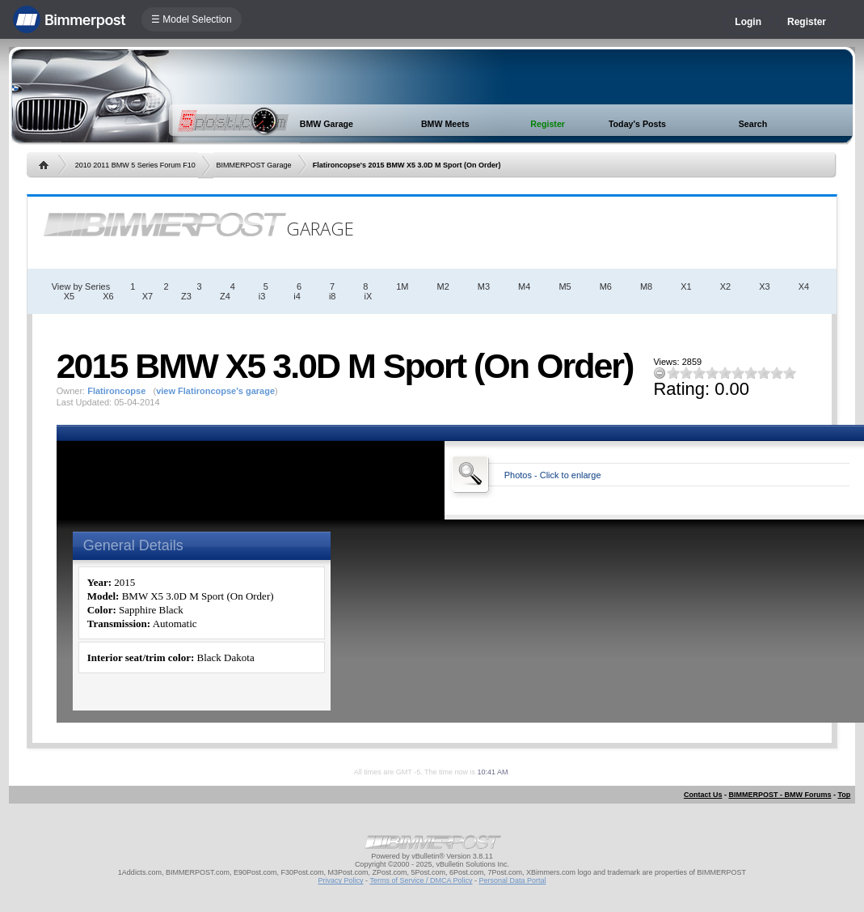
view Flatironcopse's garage (215, 391)
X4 (804, 286)
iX (368, 296)
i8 (332, 296)
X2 (725, 286)
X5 (69, 296)
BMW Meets (445, 124)
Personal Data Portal (512, 880)
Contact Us (703, 795)
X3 (764, 286)
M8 (646, 286)
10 (789, 373)
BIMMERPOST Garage (254, 165)
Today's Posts (637, 124)
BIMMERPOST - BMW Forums (779, 795)
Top (843, 795)
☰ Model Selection (191, 19)
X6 (108, 296)
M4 (524, 286)
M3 (484, 286)
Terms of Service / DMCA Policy (420, 880)
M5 (564, 286)
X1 (686, 286)
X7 (147, 296)
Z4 (225, 296)
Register (806, 22)
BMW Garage (326, 124)
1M (402, 286)
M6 (606, 286)
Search (753, 124)
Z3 (186, 296)
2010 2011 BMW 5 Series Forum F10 (135, 165)
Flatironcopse (116, 391)
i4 (297, 296)
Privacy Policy (341, 880)
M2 (443, 286)
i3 (262, 296)
